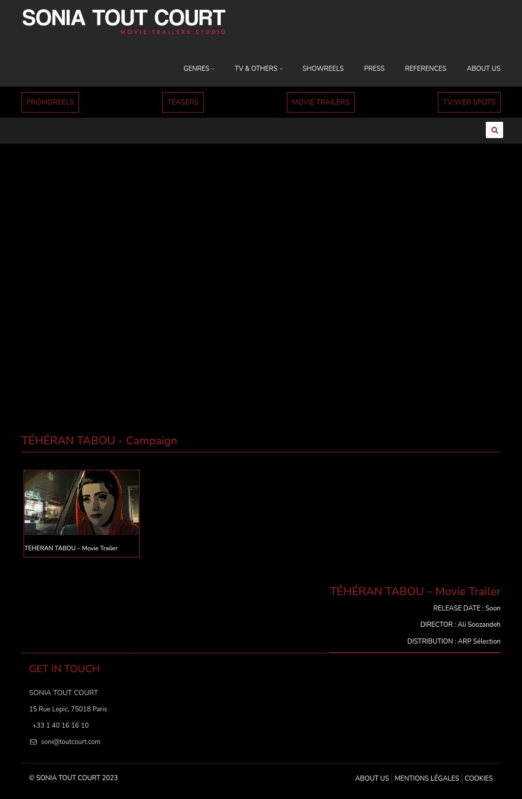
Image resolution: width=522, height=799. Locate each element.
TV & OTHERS (258, 68)
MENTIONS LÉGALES (427, 778)
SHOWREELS (323, 68)
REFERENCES (426, 68)
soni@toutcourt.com (70, 742)
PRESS (374, 68)
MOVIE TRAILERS (321, 102)
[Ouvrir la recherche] (494, 130)
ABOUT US (484, 68)
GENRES (199, 68)
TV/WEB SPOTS (469, 102)
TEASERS (182, 102)
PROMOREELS (50, 102)
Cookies (479, 778)
